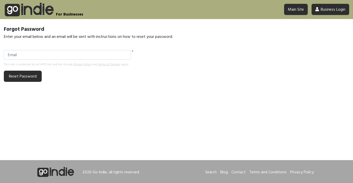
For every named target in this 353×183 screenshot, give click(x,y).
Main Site (296, 9)
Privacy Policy (83, 64)
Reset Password (23, 76)
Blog (224, 172)
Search (211, 172)
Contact (238, 172)
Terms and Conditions (268, 172)
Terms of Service (109, 64)
